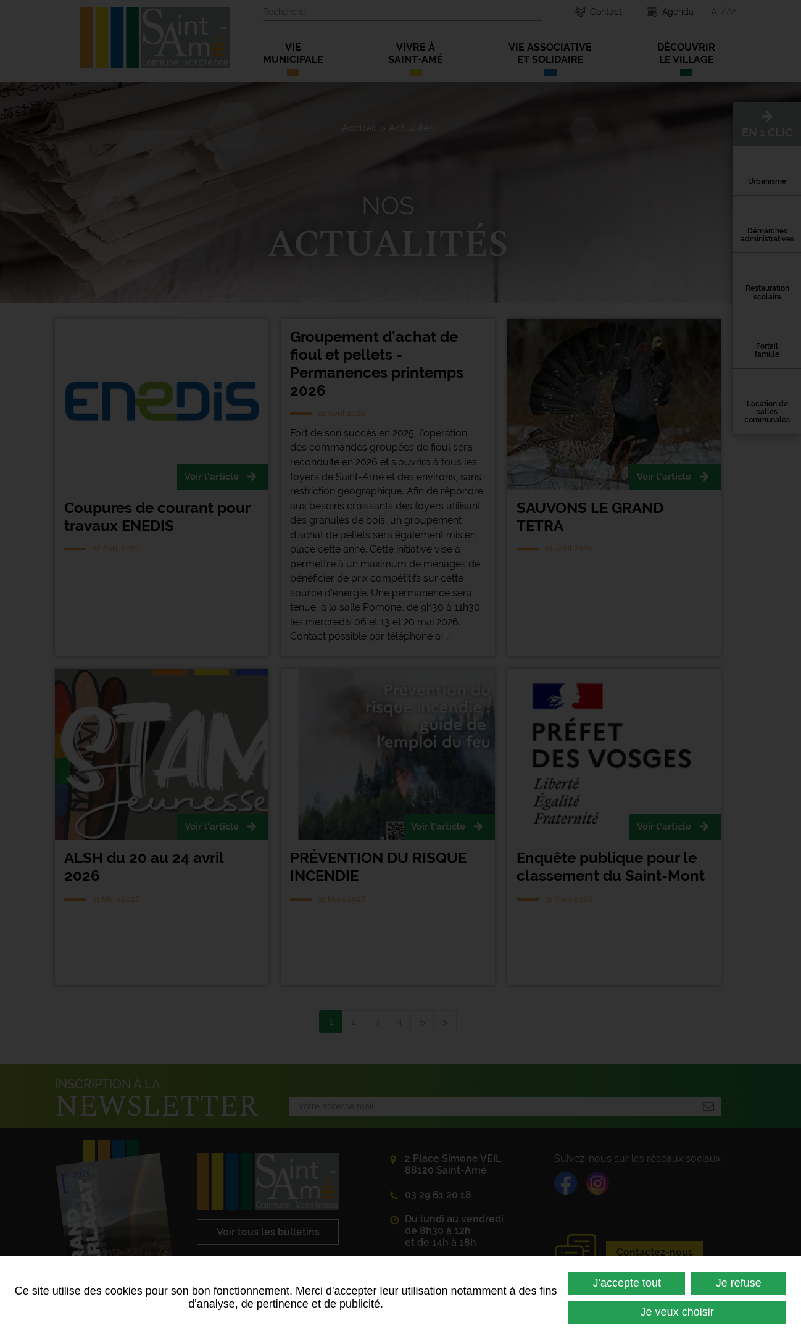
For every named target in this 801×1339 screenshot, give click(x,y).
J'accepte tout (627, 1283)
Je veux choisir (677, 1312)
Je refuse (739, 1283)
